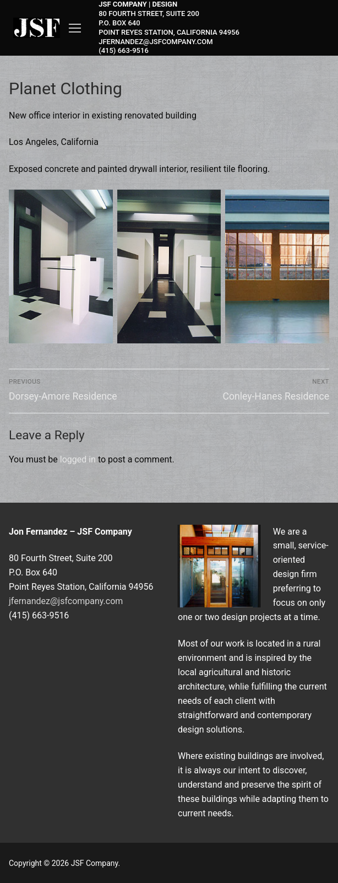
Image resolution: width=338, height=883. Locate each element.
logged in (78, 459)
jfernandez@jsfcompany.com (66, 601)
